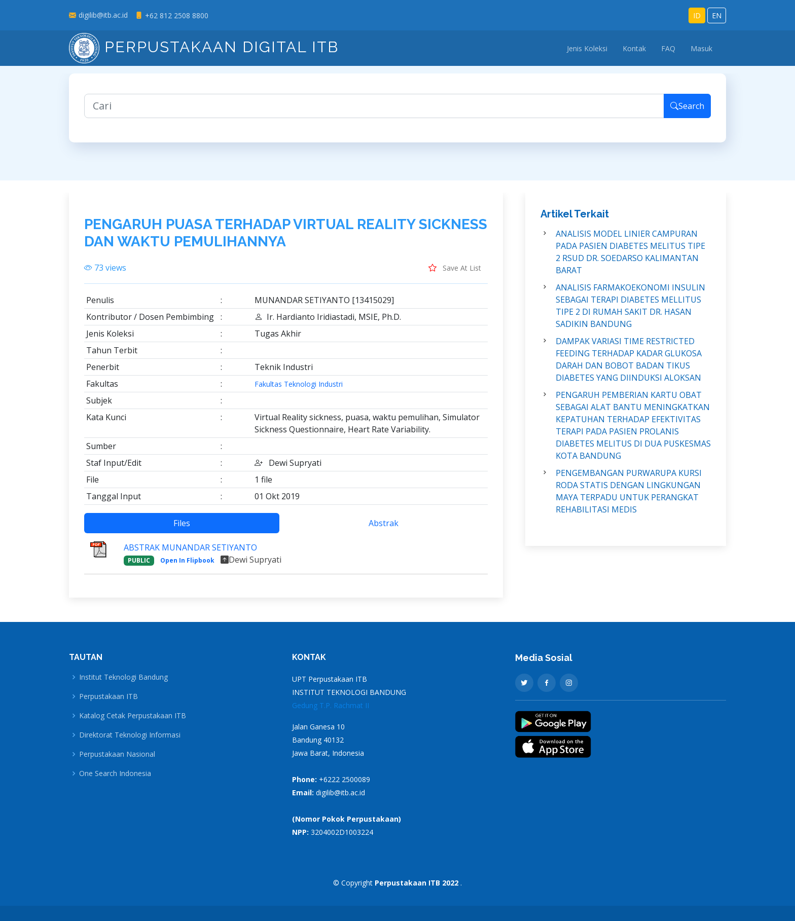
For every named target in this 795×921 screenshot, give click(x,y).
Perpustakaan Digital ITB (204, 47)
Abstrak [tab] (384, 530)
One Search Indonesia (115, 773)
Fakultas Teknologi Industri (299, 391)
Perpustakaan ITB (108, 696)
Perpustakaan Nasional (117, 754)
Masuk (701, 48)
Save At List (454, 275)
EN (716, 15)
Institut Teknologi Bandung (123, 677)
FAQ (668, 48)
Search (687, 113)
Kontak (634, 48)
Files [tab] (181, 530)
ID (697, 15)
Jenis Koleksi (587, 48)
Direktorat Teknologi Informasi (129, 735)
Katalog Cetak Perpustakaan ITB (132, 715)
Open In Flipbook (187, 568)
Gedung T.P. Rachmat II (330, 705)
